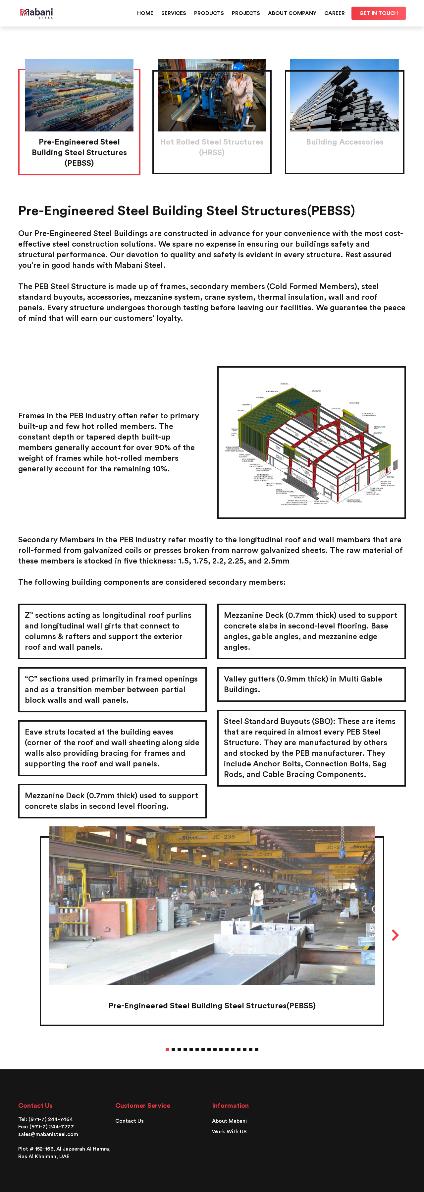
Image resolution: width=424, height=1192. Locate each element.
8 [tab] (209, 1049)
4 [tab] (185, 1049)
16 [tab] (256, 1049)
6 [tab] (197, 1049)
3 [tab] (179, 1049)
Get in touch (378, 13)
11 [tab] (227, 1049)
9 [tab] (215, 1049)
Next (395, 935)
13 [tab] (238, 1049)
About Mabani (229, 1121)
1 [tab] (167, 1049)
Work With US (229, 1131)
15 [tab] (250, 1049)
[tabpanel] (212, 931)
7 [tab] (203, 1049)
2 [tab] (173, 1049)
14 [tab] (244, 1049)
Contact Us (129, 1121)
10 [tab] (221, 1049)
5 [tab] (191, 1049)
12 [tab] (233, 1049)
